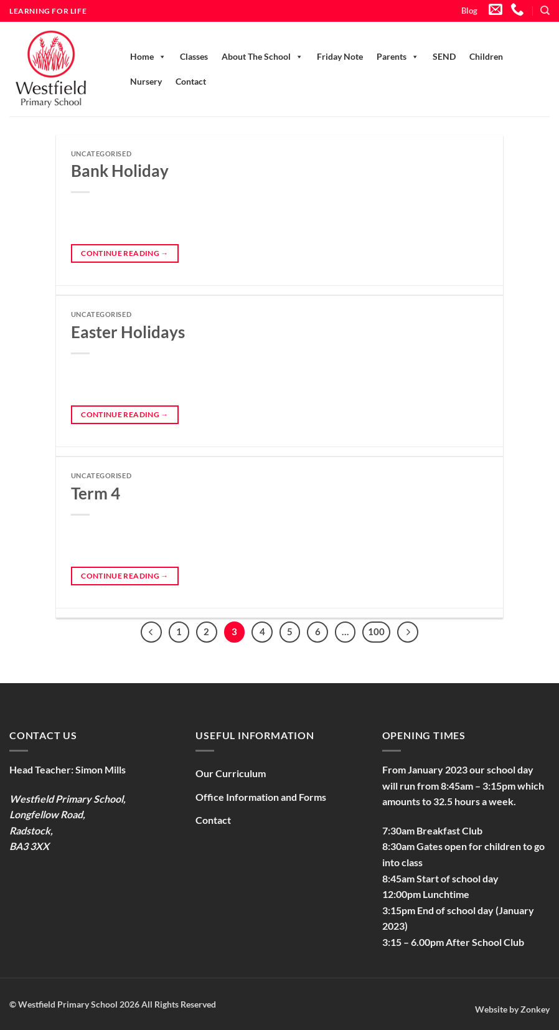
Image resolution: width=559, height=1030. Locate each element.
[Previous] (151, 632)
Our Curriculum (230, 773)
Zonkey (535, 1009)
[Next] (407, 632)
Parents (398, 56)
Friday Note (340, 56)
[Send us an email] (495, 10)
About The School (262, 56)
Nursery (146, 81)
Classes (194, 56)
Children (486, 56)
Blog (469, 11)
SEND (444, 56)
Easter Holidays (128, 332)
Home (148, 56)
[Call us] (517, 10)
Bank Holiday (120, 170)
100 (376, 631)
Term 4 (95, 493)
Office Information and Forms (260, 797)
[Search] (545, 10)
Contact (191, 81)
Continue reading (125, 253)
